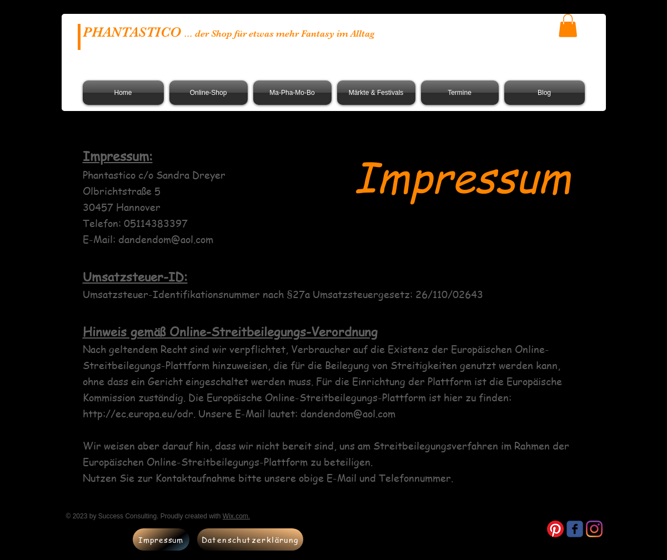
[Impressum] (161, 539)
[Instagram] (594, 529)
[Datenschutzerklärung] (250, 539)
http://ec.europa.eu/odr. (139, 413)
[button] (568, 25)
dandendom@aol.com (165, 239)
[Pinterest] (555, 529)
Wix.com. (236, 516)
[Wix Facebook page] (574, 529)
